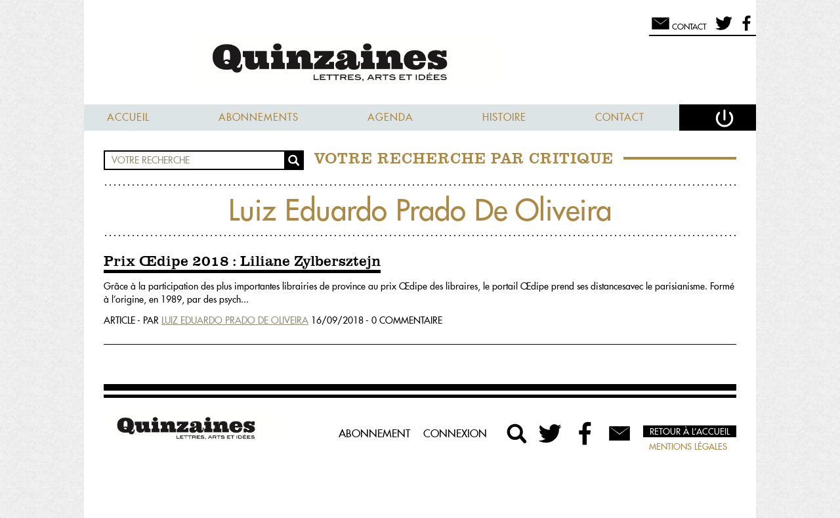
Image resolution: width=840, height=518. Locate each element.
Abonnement (374, 433)
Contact (619, 117)
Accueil (128, 117)
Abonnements (259, 117)
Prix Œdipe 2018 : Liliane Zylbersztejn (242, 262)
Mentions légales (688, 446)
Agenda (390, 117)
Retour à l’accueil (690, 431)
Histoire (504, 117)
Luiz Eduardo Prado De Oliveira (234, 320)
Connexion (455, 433)
